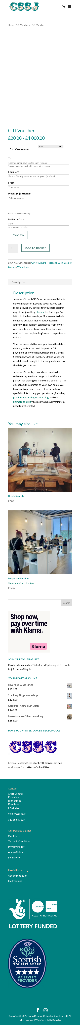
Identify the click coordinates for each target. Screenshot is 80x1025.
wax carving (42, 397)
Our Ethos (14, 836)
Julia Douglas (54, 1020)
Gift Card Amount (20, 149)
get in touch (62, 664)
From (11, 182)
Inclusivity (14, 857)
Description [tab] (18, 282)
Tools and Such (55, 262)
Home (11, 25)
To (9, 158)
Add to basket (35, 248)
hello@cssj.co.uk (17, 813)
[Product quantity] (13, 248)
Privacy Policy (16, 846)
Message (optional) (19, 193)
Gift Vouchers (23, 25)
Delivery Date (16, 219)
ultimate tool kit (22, 401)
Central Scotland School (21, 762)
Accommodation (17, 875)
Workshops (23, 266)
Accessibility (15, 852)
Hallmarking (15, 880)
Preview (18, 235)
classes (40, 311)
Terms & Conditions (19, 841)
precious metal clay (23, 397)
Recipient (13, 171)
